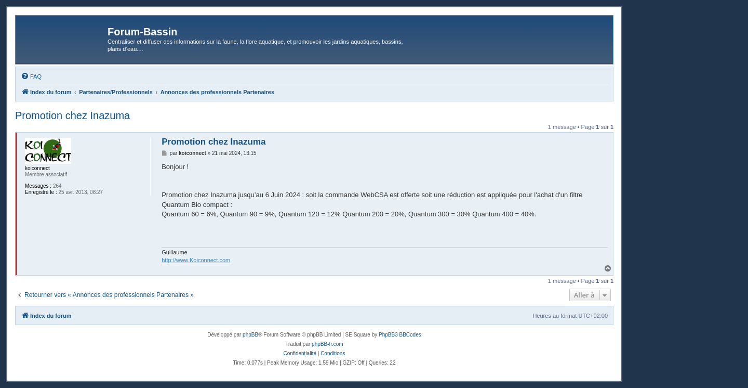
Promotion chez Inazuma (72, 115)
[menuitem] (31, 76)
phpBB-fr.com (327, 344)
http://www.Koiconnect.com (196, 260)
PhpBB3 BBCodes (400, 335)
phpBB (250, 335)
